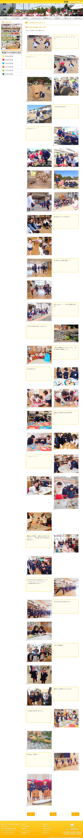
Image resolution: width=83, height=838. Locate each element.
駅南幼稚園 (11, 60)
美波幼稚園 (11, 74)
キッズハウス (46, 830)
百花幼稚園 (11, 70)
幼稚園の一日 (47, 18)
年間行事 (57, 18)
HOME (5, 18)
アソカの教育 (15, 18)
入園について (67, 18)
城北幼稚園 (11, 63)
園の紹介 (26, 18)
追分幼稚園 (11, 67)
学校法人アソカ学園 (11, 77)
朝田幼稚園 (11, 56)
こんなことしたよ (36, 18)
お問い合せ (78, 18)
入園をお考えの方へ (48, 828)
